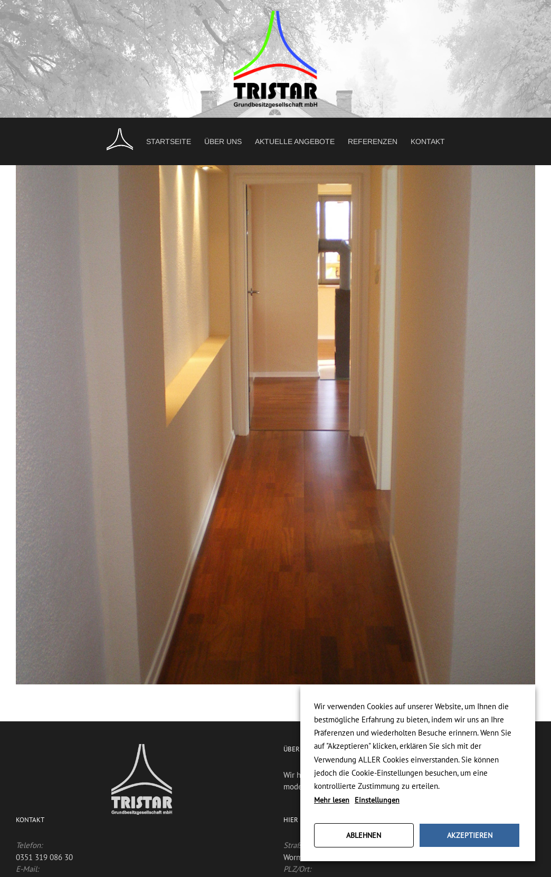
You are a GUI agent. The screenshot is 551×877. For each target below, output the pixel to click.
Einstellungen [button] (377, 800)
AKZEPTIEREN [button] (469, 835)
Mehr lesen (331, 800)
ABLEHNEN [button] (363, 835)
